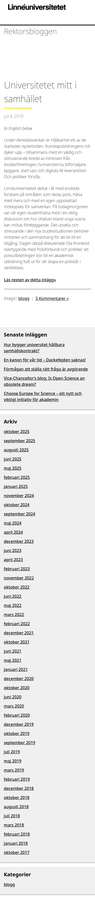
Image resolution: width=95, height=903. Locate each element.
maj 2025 (12, 468)
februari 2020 (17, 715)
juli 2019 (12, 752)
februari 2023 (17, 569)
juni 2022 (12, 596)
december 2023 (19, 541)
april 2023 (13, 559)
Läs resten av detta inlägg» (30, 280)
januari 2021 (16, 669)
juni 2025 (12, 459)
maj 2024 (12, 523)
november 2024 (19, 495)
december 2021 (19, 633)
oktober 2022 (16, 587)
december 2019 (19, 724)
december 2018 (19, 788)
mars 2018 (14, 825)
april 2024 (13, 532)
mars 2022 (14, 614)
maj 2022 (12, 605)
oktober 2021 (16, 642)
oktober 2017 (16, 852)
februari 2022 (17, 623)
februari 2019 (17, 779)
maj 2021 (12, 660)
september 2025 (19, 440)
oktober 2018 (16, 797)
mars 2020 (14, 706)
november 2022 (19, 578)
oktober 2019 (16, 733)
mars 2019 (14, 770)
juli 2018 (12, 816)
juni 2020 (12, 697)
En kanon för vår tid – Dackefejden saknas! (45, 360)
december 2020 (19, 678)
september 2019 (19, 742)
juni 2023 (12, 550)
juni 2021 (12, 651)
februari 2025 (17, 477)
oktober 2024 (16, 505)
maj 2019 (12, 761)
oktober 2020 (16, 688)
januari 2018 (16, 843)
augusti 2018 (16, 806)
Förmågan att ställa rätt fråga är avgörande (46, 369)
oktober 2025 (16, 431)
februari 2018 (17, 834)
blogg (23, 298)
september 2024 (19, 514)
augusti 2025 (16, 450)
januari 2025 (16, 486)
